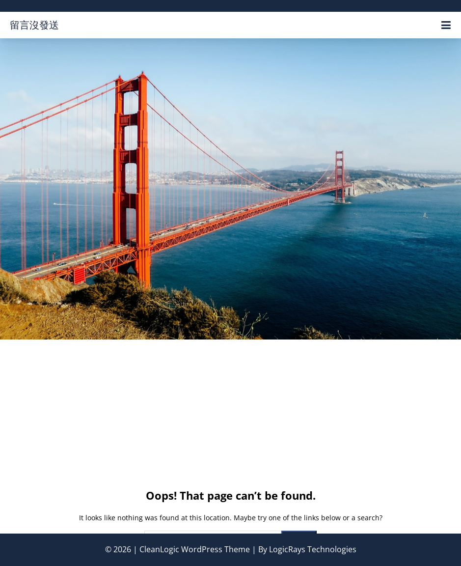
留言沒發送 (34, 24)
